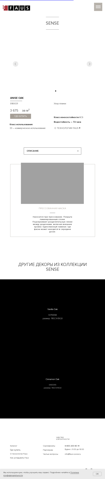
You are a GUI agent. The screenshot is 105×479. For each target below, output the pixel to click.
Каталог (13, 446)
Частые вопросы (50, 454)
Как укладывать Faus (19, 458)
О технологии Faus (18, 454)
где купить (20, 116)
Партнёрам (48, 450)
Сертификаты (49, 446)
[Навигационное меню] (98, 6)
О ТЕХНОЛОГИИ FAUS (66, 128)
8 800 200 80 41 (72, 446)
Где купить (15, 450)
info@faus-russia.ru (73, 454)
